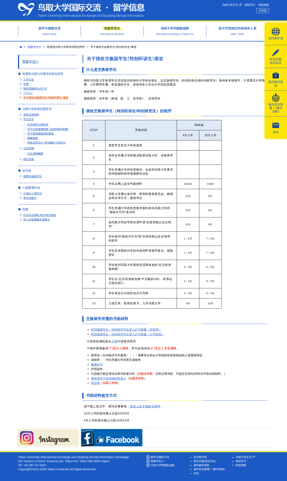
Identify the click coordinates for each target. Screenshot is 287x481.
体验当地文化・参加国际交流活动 (46, 142)
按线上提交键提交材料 (145, 406)
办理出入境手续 (32, 193)
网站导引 (250, 4)
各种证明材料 (31, 114)
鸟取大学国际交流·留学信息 (81, 10)
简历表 (95, 383)
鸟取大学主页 (231, 5)
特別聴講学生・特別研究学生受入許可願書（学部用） (126, 329)
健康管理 (32, 138)
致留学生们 (34, 47)
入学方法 (28, 79)
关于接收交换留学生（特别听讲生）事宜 (45, 97)
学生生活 (28, 119)
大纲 (114, 341)
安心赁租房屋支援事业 (36, 219)
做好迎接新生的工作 (35, 88)
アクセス (28, 93)
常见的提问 (29, 197)
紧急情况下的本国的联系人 (108, 378)
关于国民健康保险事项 (40, 133)
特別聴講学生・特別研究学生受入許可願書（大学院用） (127, 334)
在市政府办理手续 (37, 124)
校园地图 (263, 4)
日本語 (263, 10)
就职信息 (28, 159)
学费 (26, 84)
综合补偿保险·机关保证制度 (39, 215)
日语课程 (28, 148)
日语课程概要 (35, 153)
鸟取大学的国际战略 (163, 465)
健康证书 (97, 364)
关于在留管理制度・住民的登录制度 (47, 129)
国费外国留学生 (32, 176)
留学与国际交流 (160, 457)
